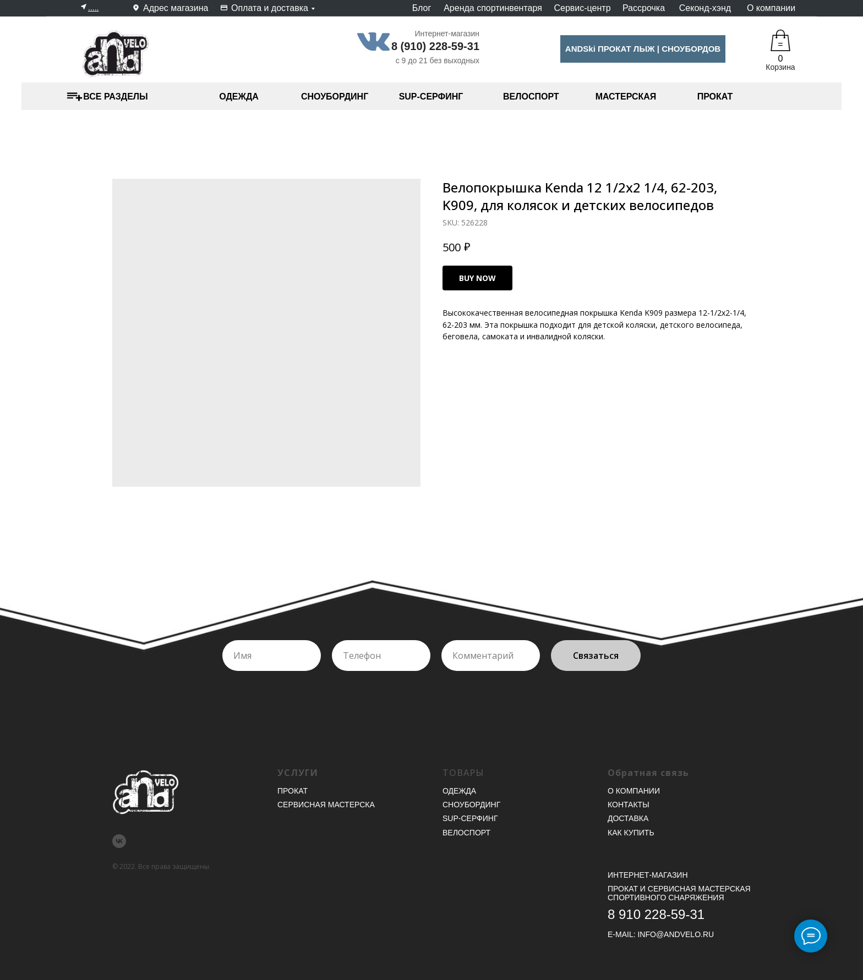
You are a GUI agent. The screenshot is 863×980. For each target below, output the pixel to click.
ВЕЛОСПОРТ (531, 96)
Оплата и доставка (269, 8)
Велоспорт (466, 832)
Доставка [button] (628, 818)
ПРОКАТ (715, 96)
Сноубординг (471, 804)
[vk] (119, 841)
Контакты (628, 804)
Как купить (631, 832)
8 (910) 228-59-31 (435, 46)
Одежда (459, 790)
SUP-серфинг (470, 818)
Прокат (292, 790)
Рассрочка (643, 8)
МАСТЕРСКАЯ (626, 96)
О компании (771, 8)
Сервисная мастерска (326, 804)
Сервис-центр (582, 8)
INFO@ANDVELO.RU (675, 934)
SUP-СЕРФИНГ (431, 96)
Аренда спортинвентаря (493, 8)
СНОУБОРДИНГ (334, 96)
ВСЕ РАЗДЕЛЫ (115, 96)
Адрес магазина (175, 8)
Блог (422, 8)
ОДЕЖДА (239, 96)
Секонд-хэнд (705, 8)
